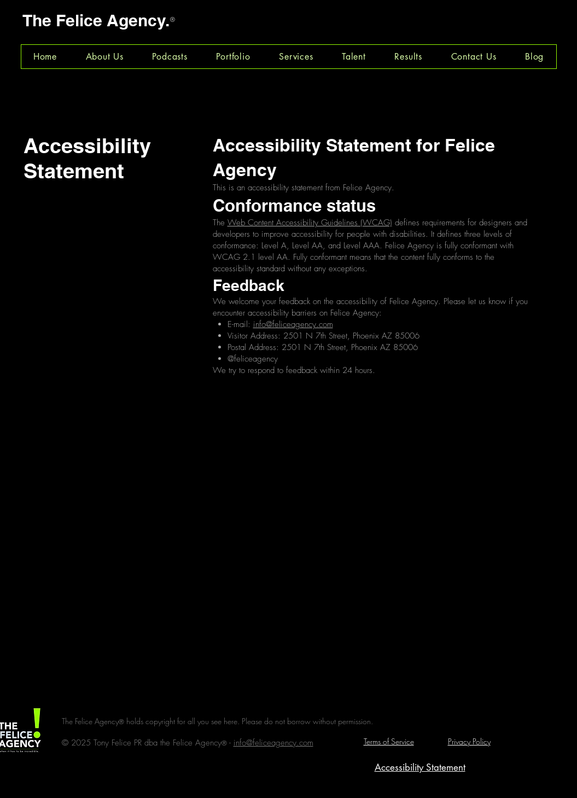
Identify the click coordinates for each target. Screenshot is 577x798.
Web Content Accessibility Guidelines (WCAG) (310, 222)
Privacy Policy (469, 741)
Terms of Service (389, 741)
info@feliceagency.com (293, 324)
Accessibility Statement (420, 767)
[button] (170, 56)
